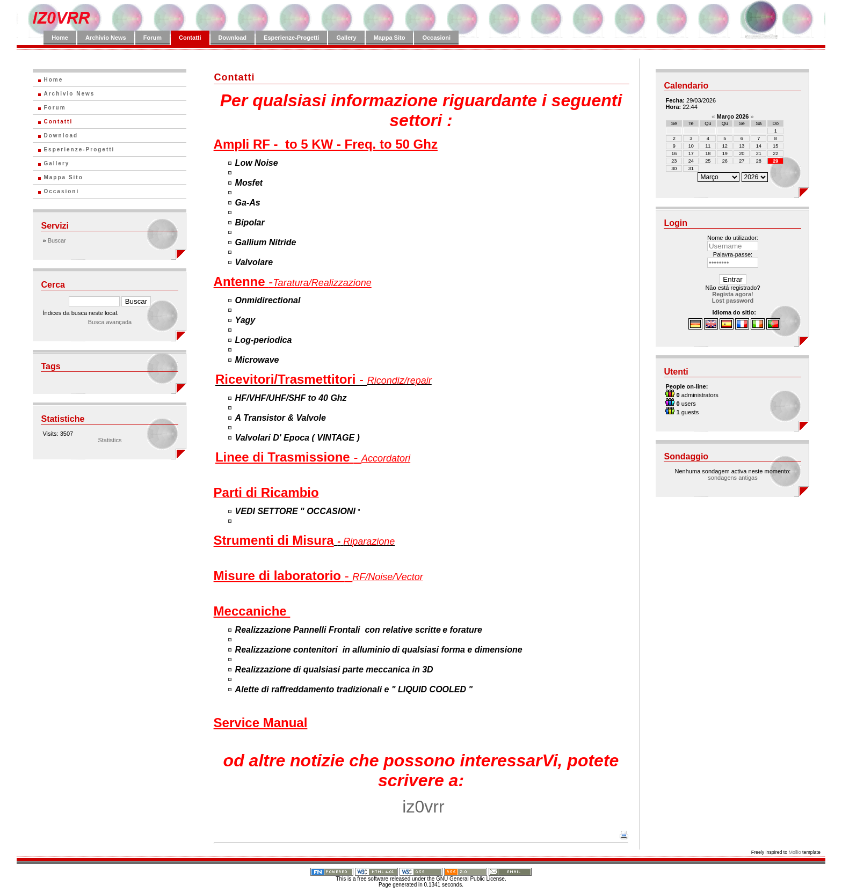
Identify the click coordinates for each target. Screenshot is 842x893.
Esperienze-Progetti (291, 37)
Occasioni (436, 37)
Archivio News (105, 37)
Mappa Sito (389, 37)
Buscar (57, 240)
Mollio (795, 852)
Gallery (346, 37)
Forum (152, 37)
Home (60, 37)
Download (233, 37)
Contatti (190, 37)
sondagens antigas (732, 477)
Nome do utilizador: (732, 238)
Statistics (109, 440)
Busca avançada (110, 322)
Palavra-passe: (732, 254)
